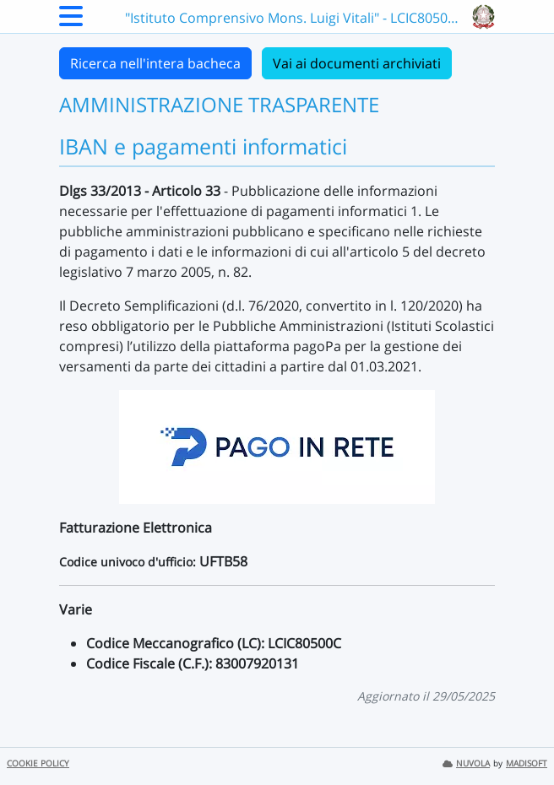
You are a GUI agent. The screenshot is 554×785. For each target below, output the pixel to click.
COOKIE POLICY (38, 763)
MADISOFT (526, 763)
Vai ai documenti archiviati (357, 63)
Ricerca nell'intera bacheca (155, 63)
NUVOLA (466, 763)
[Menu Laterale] (71, 21)
